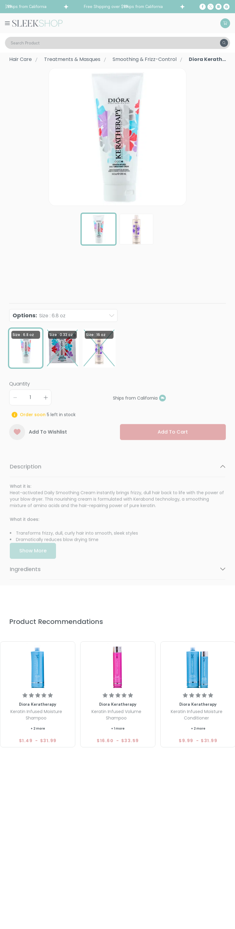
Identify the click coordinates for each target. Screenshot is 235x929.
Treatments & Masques (72, 59)
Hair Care (20, 59)
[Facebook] (203, 7)
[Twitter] (210, 7)
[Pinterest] (226, 7)
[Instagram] (218, 7)
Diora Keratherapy (29, 279)
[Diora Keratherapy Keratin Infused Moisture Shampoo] (37, 665)
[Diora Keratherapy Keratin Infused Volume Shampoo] (117, 665)
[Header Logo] (37, 23)
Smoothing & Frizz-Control (145, 59)
